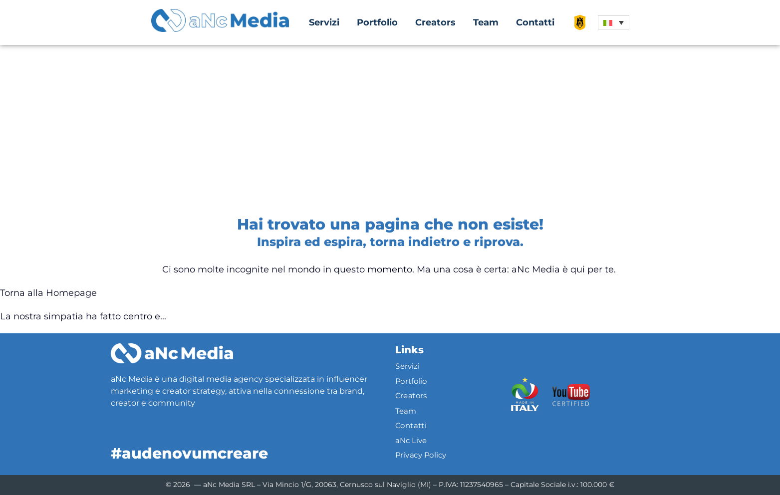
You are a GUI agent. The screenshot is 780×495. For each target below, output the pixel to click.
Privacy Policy (421, 455)
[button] (613, 22)
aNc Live (411, 440)
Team (486, 22)
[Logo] (172, 353)
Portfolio (377, 22)
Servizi (324, 22)
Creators (435, 22)
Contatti (535, 22)
